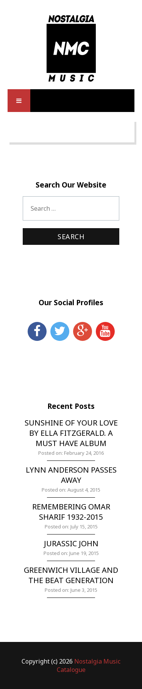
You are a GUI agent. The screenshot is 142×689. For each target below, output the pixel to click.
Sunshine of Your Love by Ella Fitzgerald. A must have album (71, 433)
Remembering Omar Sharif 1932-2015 (71, 511)
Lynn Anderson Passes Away (71, 475)
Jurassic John (71, 543)
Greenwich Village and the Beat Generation (71, 575)
